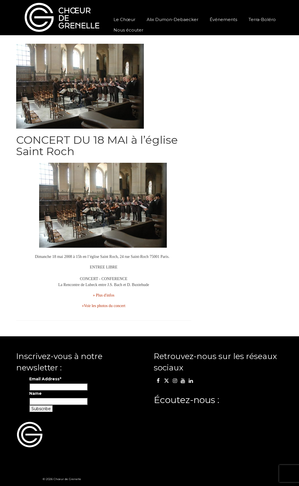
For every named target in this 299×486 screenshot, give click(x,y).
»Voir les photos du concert (103, 306)
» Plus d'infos (104, 295)
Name (35, 393)
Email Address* (45, 378)
